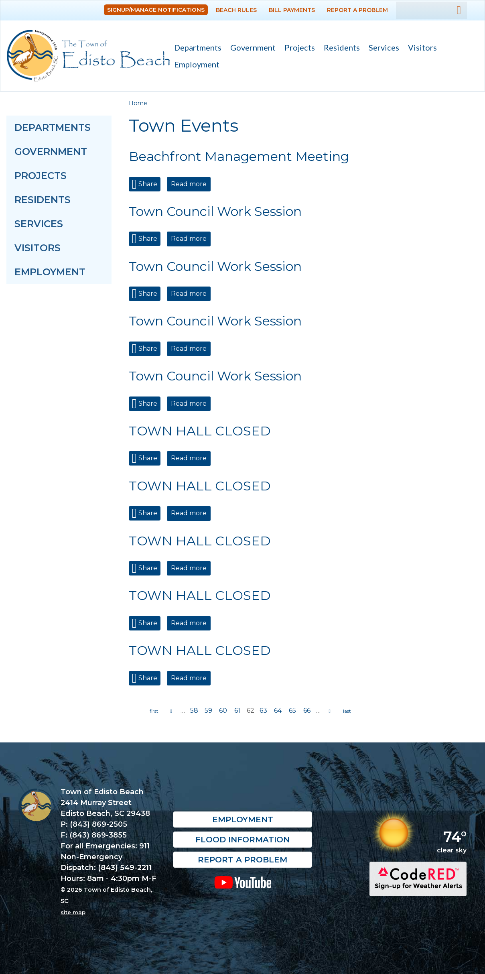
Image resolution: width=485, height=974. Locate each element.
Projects (299, 47)
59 (208, 710)
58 (194, 710)
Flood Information (242, 840)
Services (381, 48)
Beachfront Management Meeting (239, 156)
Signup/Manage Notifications (156, 9)
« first (154, 711)
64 (278, 710)
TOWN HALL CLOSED (200, 431)
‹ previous (171, 711)
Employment (196, 64)
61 (237, 710)
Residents (339, 48)
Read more (191, 184)
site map (73, 912)
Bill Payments (292, 10)
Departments (195, 48)
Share (147, 184)
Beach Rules (236, 10)
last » (347, 711)
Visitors (420, 48)
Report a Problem (357, 10)
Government (251, 48)
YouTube (242, 882)
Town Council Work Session (215, 211)
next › (330, 711)
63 (263, 710)
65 (292, 710)
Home (138, 103)
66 (306, 710)
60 (223, 710)
